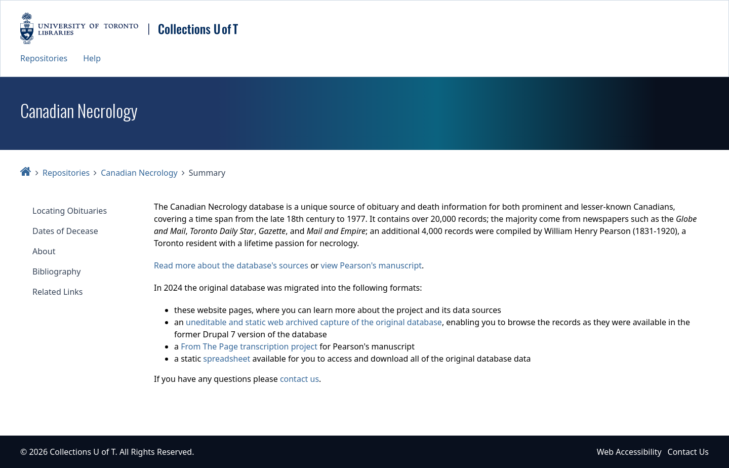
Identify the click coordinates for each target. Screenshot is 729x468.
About (43, 251)
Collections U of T (82, 451)
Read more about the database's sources (231, 265)
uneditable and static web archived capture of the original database (314, 322)
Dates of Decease (65, 231)
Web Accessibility (629, 451)
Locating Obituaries (69, 210)
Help (92, 58)
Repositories (43, 58)
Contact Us (688, 451)
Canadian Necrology (139, 172)
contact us (299, 378)
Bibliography (56, 271)
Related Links (57, 291)
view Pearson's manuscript (371, 265)
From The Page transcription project (249, 346)
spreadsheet (226, 358)
